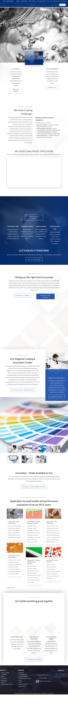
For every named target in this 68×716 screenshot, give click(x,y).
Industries (32, 5)
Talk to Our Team (34, 259)
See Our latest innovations (22, 411)
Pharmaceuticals (56, 1)
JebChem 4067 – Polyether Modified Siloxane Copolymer (33, 583)
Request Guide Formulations (34, 508)
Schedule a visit (56, 418)
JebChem (18, 1)
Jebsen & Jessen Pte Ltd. (27, 714)
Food (51, 1)
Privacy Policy (50, 714)
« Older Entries (10, 609)
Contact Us (62, 5)
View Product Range (34, 217)
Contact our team (34, 681)
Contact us (52, 87)
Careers (3, 704)
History (3, 698)
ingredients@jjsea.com (43, 696)
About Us (25, 5)
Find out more (16, 90)
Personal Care (63, 1)
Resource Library (22, 295)
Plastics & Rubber (32, 1)
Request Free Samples (45, 296)
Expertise (40, 5)
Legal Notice (44, 714)
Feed (48, 1)
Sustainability (54, 5)
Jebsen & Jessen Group (7, 705)
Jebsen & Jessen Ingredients (8, 1)
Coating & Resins (24, 1)
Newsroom (4, 702)
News (47, 5)
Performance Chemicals (41, 1)
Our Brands (4, 700)
